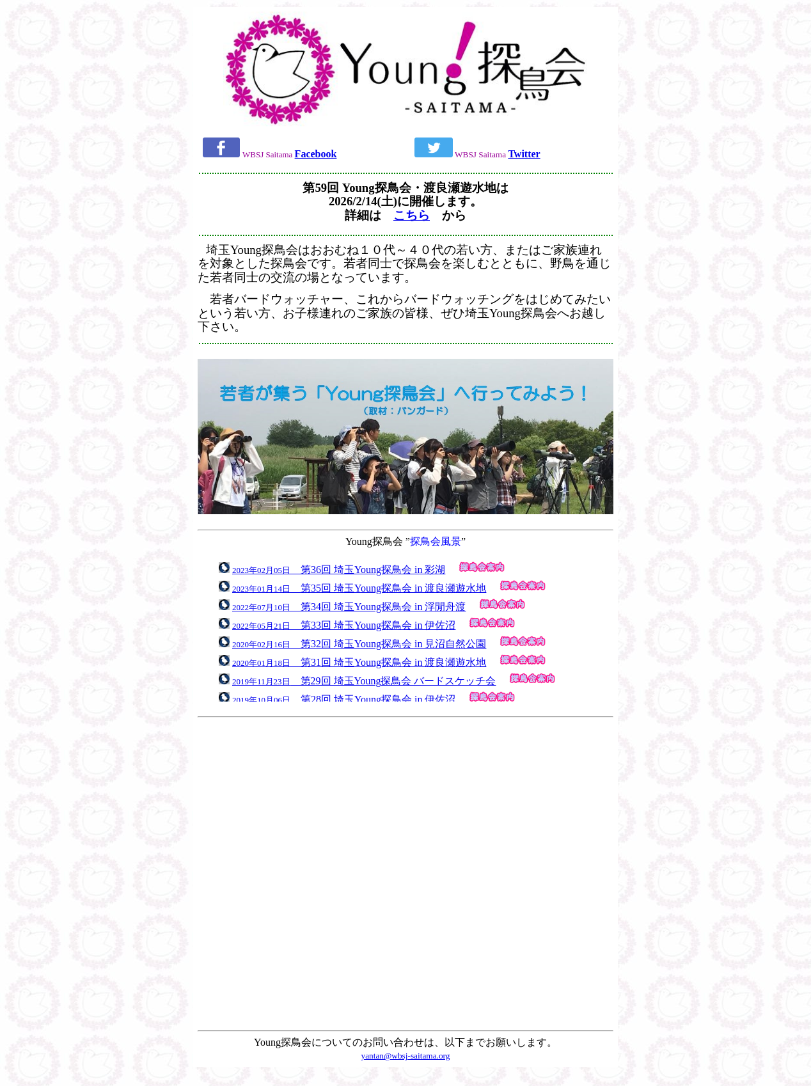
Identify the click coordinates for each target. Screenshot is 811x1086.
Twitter (524, 153)
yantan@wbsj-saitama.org (405, 1055)
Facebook (316, 153)
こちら (411, 215)
